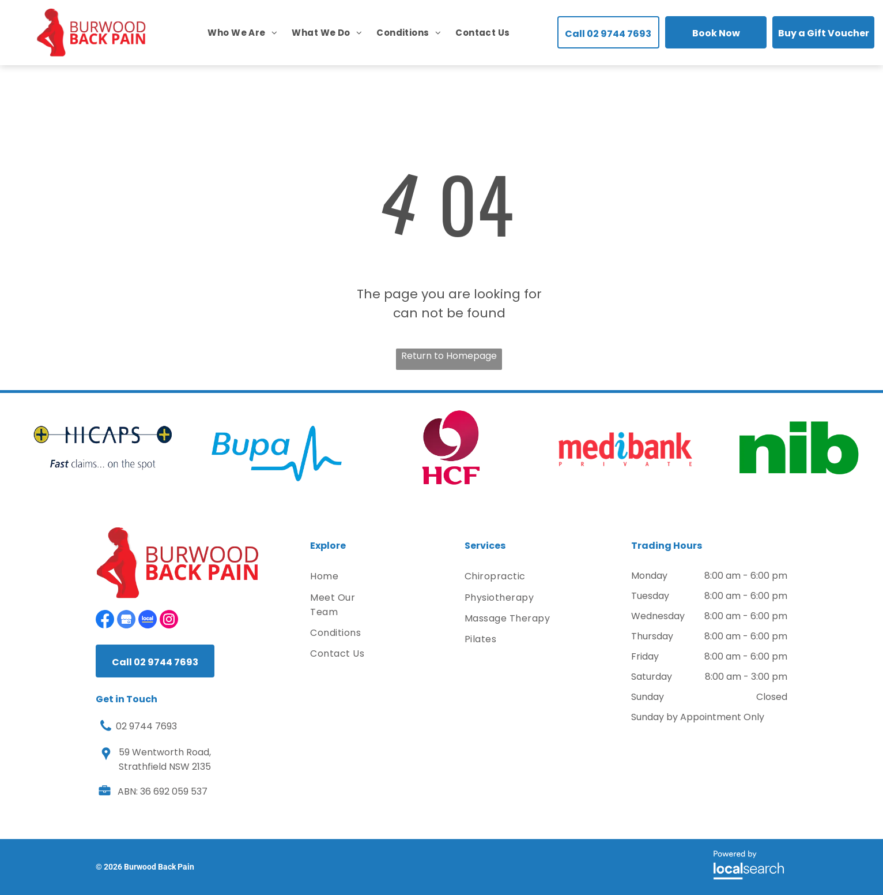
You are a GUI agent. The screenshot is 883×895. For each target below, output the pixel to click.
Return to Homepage (449, 355)
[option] (102, 448)
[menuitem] (235, 32)
